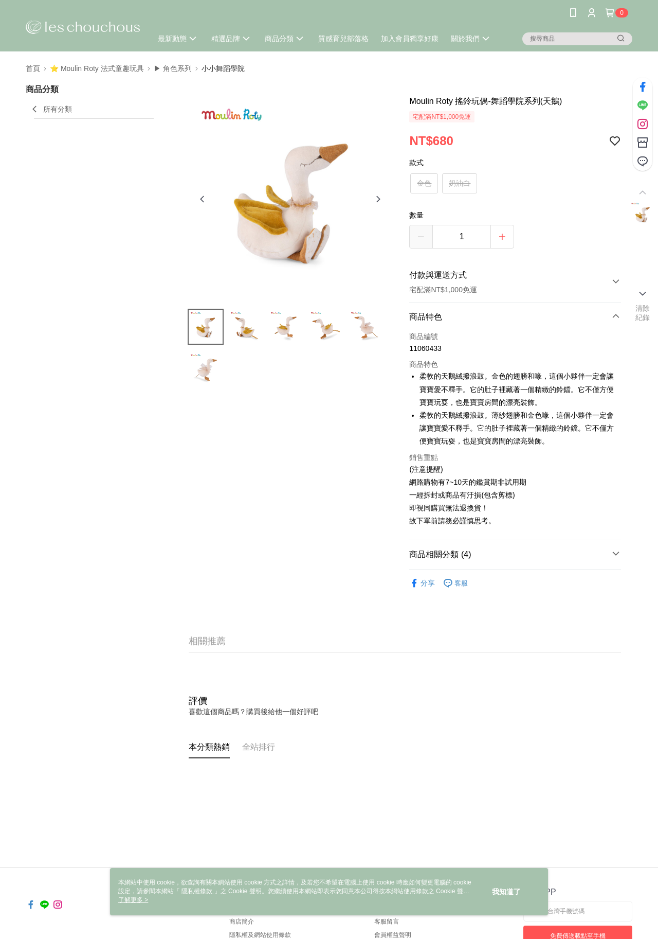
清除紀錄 (642, 313)
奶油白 (459, 183)
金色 (424, 183)
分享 (422, 583)
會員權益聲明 (392, 934)
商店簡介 (241, 921)
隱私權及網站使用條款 (260, 934)
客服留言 (386, 921)
